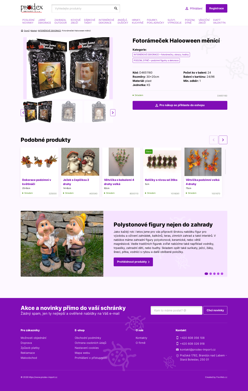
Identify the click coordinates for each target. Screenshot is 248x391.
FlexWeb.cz (221, 377)
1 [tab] (206, 274)
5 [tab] (222, 274)
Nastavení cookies (87, 347)
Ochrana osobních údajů (90, 342)
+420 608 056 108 (192, 337)
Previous (23, 112)
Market (34, 30)
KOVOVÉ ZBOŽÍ (76, 21)
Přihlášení (196, 8)
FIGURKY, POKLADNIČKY (155, 21)
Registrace (216, 8)
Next (112, 112)
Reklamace (28, 352)
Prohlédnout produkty (132, 262)
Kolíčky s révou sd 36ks (162, 180)
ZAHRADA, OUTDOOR (60, 21)
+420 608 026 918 (192, 343)
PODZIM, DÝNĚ (190, 21)
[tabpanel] (124, 244)
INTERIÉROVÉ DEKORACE (106, 21)
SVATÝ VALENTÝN (219, 21)
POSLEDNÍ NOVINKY (28, 21)
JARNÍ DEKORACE (44, 21)
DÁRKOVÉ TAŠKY (89, 21)
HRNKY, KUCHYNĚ (137, 21)
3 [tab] (214, 274)
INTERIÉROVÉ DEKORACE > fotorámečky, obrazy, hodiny (161, 54)
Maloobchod (29, 357)
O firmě (140, 342)
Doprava (26, 342)
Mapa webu (82, 352)
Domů (26, 30)
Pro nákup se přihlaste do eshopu (182, 105)
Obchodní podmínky (88, 337)
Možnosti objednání (33, 337)
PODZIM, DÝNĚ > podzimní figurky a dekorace (156, 60)
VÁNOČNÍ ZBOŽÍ (204, 21)
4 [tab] (218, 274)
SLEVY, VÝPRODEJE (175, 21)
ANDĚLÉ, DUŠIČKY (123, 21)
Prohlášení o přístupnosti (91, 357)
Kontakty (141, 337)
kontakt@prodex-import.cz (198, 349)
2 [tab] (210, 274)
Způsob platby (30, 347)
